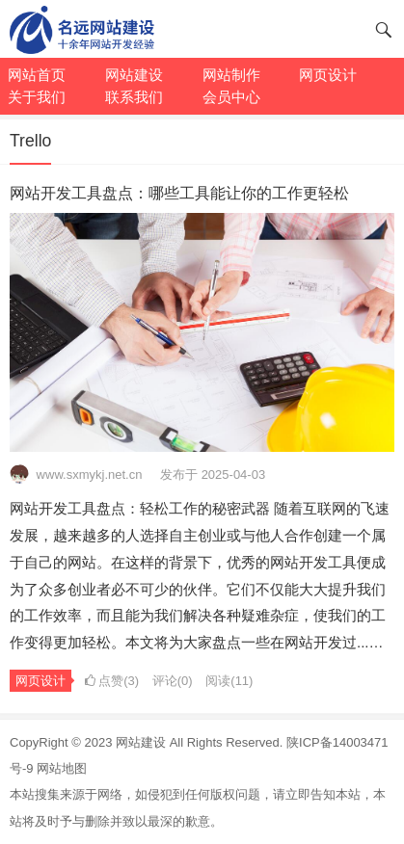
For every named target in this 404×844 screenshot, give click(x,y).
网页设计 (40, 680)
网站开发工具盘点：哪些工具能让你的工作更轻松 (179, 193)
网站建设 (141, 742)
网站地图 (62, 768)
